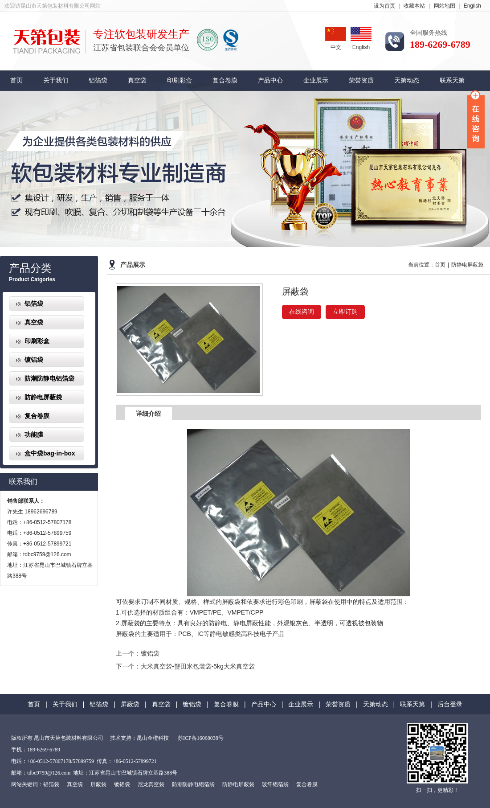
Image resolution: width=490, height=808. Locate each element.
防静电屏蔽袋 (43, 397)
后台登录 (449, 704)
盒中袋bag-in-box (49, 453)
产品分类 (30, 268)
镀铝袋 (33, 359)
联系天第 (452, 80)
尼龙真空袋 (151, 784)
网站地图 (444, 6)
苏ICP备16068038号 (201, 738)
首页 (16, 80)
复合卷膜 (224, 80)
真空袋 (137, 80)
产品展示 (132, 265)
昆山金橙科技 (153, 738)
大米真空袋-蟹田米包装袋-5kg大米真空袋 (198, 666)
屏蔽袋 (130, 704)
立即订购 (345, 311)
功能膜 (33, 434)
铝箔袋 (98, 80)
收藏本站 (414, 6)
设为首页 (384, 6)
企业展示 (315, 80)
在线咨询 (301, 311)
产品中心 (270, 80)
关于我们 (55, 80)
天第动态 (406, 80)
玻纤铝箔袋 (275, 784)
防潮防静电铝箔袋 (49, 378)
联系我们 (23, 481)
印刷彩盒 (179, 80)
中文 (335, 38)
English (472, 6)
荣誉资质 (361, 80)
